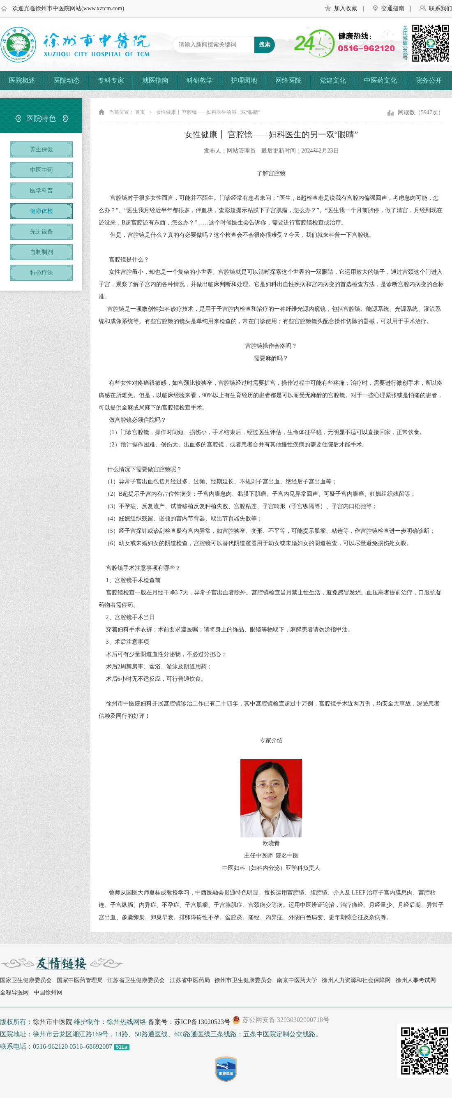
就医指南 (155, 80)
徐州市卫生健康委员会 (243, 980)
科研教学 (200, 80)
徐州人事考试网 (416, 980)
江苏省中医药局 (190, 980)
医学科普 (41, 190)
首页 (140, 112)
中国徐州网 (48, 992)
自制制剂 (41, 252)
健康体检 (41, 211)
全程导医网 (14, 992)
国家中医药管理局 (80, 980)
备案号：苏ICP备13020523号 (189, 1021)
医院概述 (22, 80)
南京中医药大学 (297, 980)
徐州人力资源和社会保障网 (356, 980)
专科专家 (111, 80)
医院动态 (66, 80)
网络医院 (288, 80)
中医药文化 (380, 80)
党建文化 (333, 80)
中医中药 (41, 170)
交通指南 (392, 8)
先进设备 (41, 232)
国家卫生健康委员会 (26, 980)
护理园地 (244, 80)
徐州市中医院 (52, 1021)
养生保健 (41, 149)
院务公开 (428, 80)
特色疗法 (41, 273)
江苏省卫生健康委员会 (136, 980)
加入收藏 (345, 8)
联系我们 (440, 8)
